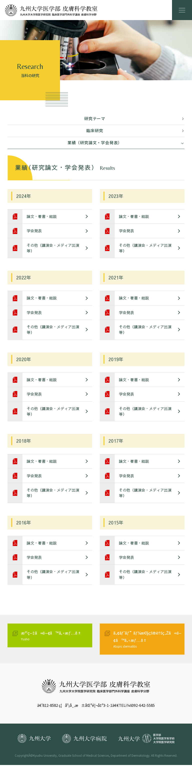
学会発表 (35, 231)
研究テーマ (94, 119)
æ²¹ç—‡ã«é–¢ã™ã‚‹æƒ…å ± (55, 644)
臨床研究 (94, 131)
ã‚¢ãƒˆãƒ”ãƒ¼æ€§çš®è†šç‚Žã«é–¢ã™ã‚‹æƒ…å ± (148, 648)
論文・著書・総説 (43, 216)
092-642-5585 (143, 714)
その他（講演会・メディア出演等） (54, 249)
